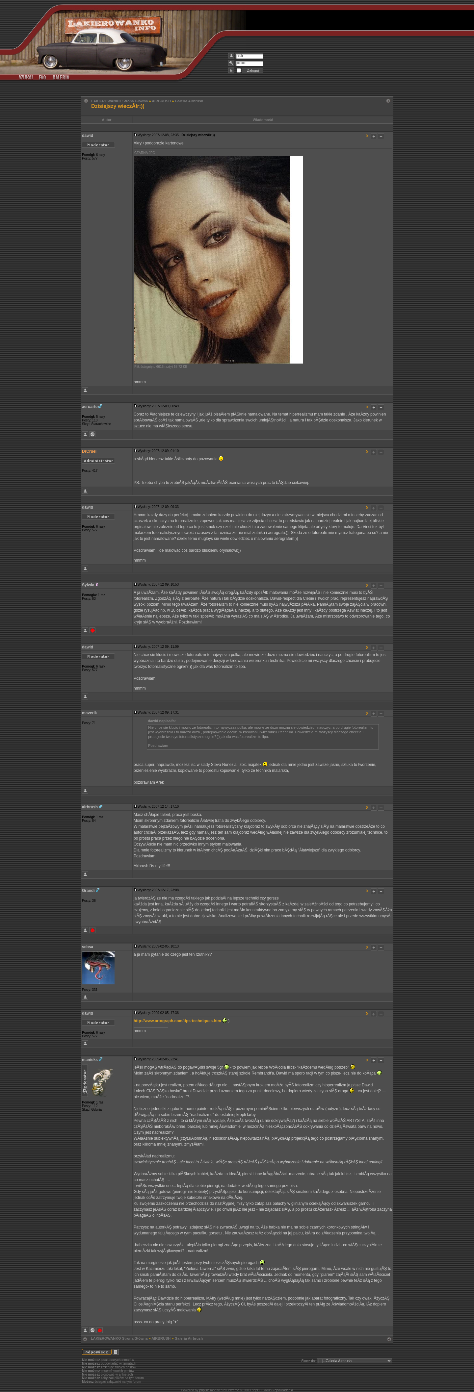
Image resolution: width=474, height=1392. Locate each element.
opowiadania (284, 1390)
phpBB (204, 1390)
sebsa (87, 947)
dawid (87, 135)
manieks (90, 1059)
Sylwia (88, 585)
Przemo (233, 1390)
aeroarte (89, 406)
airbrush (90, 807)
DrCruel (89, 451)
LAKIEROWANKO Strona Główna (119, 101)
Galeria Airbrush (189, 101)
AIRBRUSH (161, 101)
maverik (89, 713)
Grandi (88, 890)
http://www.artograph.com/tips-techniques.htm (177, 1021)
